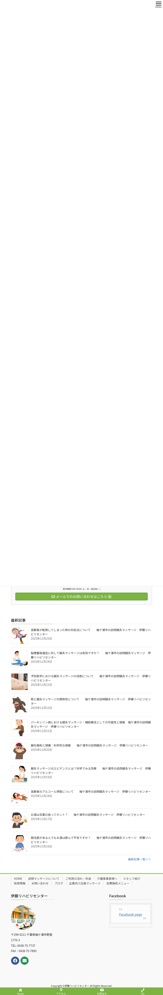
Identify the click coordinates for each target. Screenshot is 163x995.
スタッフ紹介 (131, 878)
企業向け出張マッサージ (85, 883)
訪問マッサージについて (44, 878)
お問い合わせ (40, 883)
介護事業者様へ (107, 878)
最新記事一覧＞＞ (139, 859)
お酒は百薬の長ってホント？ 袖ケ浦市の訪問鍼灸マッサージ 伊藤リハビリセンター (88, 815)
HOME (18, 878)
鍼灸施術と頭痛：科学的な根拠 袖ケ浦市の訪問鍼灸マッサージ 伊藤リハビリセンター (89, 745)
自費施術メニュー (117, 883)
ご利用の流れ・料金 (78, 878)
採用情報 (20, 883)
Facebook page (130, 914)
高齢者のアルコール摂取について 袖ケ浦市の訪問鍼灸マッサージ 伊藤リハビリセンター (91, 791)
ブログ (59, 883)
